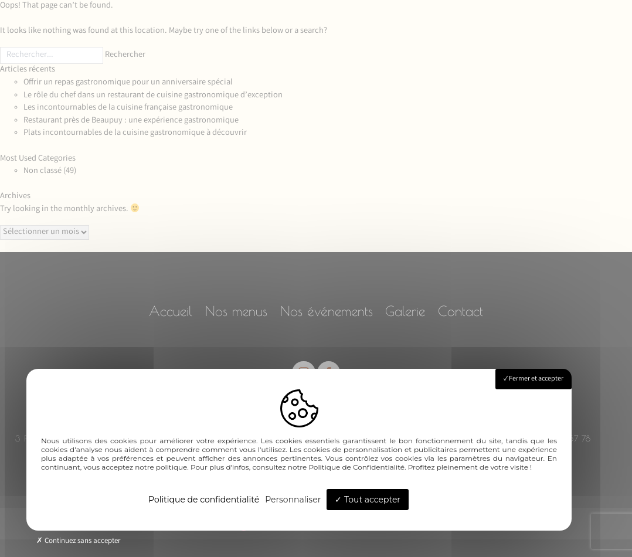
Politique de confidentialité (203, 499)
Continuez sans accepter (78, 541)
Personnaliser (293, 499)
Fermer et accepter (533, 379)
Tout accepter (367, 499)
